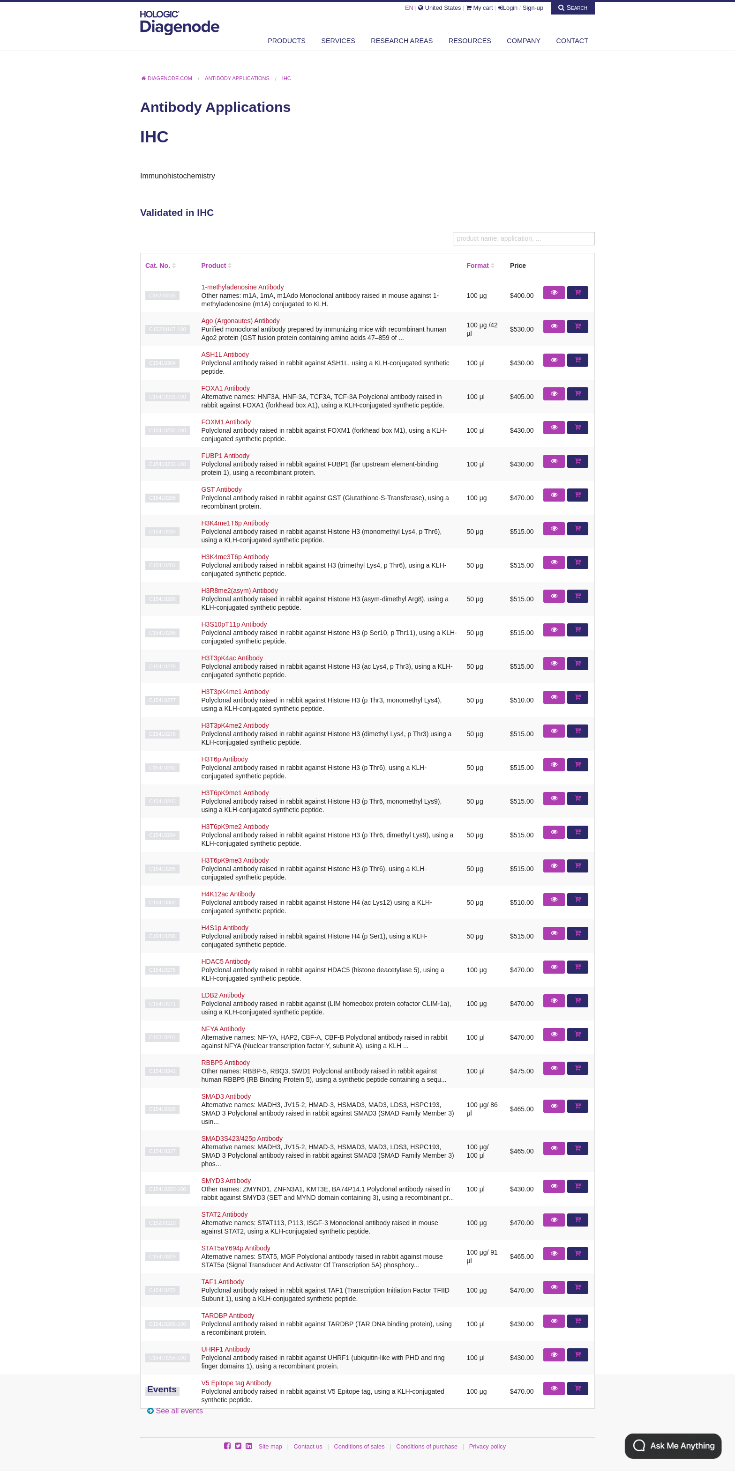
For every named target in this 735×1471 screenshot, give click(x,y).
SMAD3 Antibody (226, 1096)
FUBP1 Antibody (226, 455)
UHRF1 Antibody (226, 1349)
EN (409, 7)
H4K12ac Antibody (228, 894)
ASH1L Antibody (225, 354)
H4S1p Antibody (225, 927)
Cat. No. (157, 265)
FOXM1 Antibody (226, 422)
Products (287, 40)
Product (214, 265)
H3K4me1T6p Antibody (235, 523)
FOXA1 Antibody (226, 388)
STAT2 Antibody (225, 1214)
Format (477, 265)
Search (572, 7)
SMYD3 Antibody (226, 1180)
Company (523, 40)
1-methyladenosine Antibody (243, 287)
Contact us (308, 1446)
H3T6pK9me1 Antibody (235, 793)
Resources (470, 40)
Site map (270, 1446)
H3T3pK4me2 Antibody (235, 725)
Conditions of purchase (427, 1446)
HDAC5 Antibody (226, 961)
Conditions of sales (359, 1446)
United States (439, 7)
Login (508, 7)
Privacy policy (487, 1446)
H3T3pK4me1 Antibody (235, 691)
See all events (179, 1411)
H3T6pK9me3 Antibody (235, 860)
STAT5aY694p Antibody (236, 1248)
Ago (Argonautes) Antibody (241, 321)
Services (338, 40)
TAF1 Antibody (223, 1282)
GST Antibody (222, 489)
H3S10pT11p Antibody (234, 624)
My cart (479, 7)
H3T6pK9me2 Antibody (235, 826)
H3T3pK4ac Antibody (232, 658)
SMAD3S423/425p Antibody (242, 1138)
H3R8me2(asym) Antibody (240, 590)
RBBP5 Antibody (226, 1062)
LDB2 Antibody (223, 995)
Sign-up (533, 7)
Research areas (402, 40)
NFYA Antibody (223, 1029)
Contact (572, 40)
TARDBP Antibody (228, 1315)
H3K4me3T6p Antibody (235, 557)
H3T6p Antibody (225, 759)
